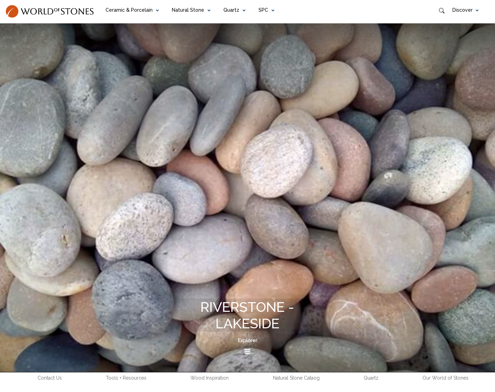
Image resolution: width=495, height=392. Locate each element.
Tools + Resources (126, 378)
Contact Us (49, 378)
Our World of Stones (445, 378)
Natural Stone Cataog (296, 378)
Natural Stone (188, 10)
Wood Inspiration (209, 378)
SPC (263, 10)
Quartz (231, 10)
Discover (462, 10)
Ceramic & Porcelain (129, 10)
